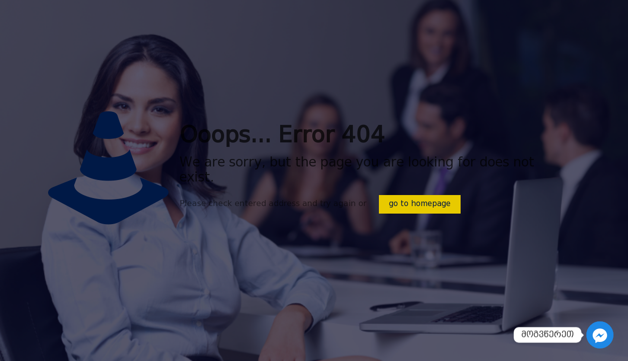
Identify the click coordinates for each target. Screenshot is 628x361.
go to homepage (420, 204)
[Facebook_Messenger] (599, 334)
